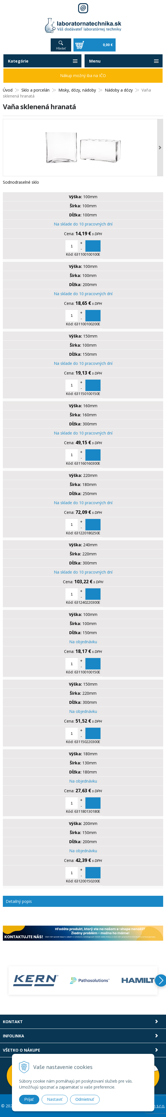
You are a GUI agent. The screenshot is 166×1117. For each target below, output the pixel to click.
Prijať (29, 1099)
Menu (95, 61)
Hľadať (61, 48)
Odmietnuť (84, 1099)
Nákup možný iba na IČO (83, 75)
